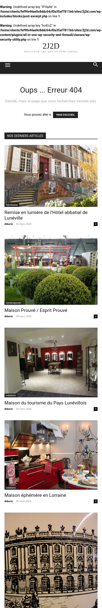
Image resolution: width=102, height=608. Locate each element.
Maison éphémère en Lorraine (35, 495)
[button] (7, 68)
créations (11, 395)
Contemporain (13, 302)
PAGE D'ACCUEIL (65, 114)
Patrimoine (12, 204)
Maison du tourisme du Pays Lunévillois (45, 403)
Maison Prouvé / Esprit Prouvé (35, 310)
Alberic (8, 224)
